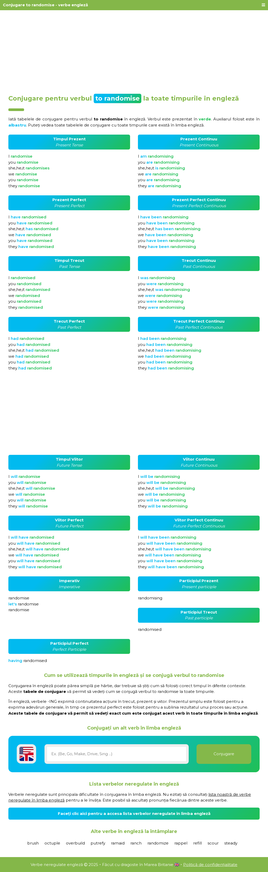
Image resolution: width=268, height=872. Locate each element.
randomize (158, 843)
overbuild (75, 843)
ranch (136, 843)
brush (33, 843)
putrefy (98, 843)
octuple (52, 843)
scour (213, 843)
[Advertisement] (134, 50)
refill (197, 843)
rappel (180, 843)
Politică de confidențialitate (210, 864)
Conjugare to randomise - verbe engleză (45, 4)
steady (230, 843)
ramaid (118, 843)
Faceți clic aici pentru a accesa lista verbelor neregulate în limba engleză (134, 813)
